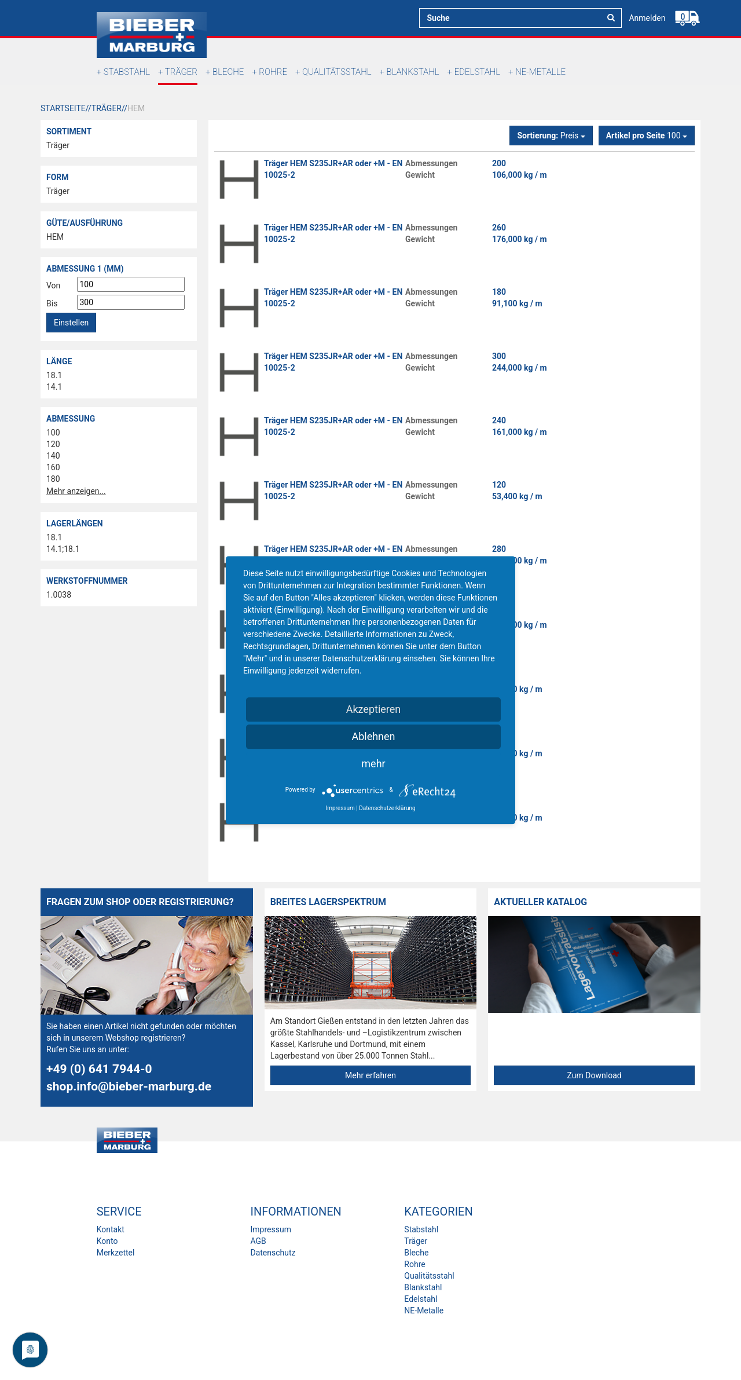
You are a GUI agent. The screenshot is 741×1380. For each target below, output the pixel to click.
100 (53, 432)
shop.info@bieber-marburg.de (128, 1086)
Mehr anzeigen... (76, 491)
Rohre (273, 72)
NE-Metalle (540, 72)
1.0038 (58, 594)
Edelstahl (477, 72)
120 (53, 444)
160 (53, 467)
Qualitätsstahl (337, 72)
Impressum (270, 1229)
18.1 (54, 375)
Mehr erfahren (370, 1075)
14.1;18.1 (63, 549)
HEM (55, 236)
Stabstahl (127, 72)
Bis (51, 303)
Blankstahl (413, 72)
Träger (181, 72)
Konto (107, 1241)
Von (53, 285)
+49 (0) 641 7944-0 (99, 1069)
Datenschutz (272, 1252)
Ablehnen (373, 736)
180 (53, 479)
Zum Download (594, 1075)
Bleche (228, 72)
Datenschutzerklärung (387, 808)
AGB (258, 1241)
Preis (551, 135)
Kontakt (110, 1229)
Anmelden (647, 18)
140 (53, 455)
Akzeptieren (373, 709)
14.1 (54, 386)
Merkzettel (116, 1252)
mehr (373, 763)
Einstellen (71, 322)
